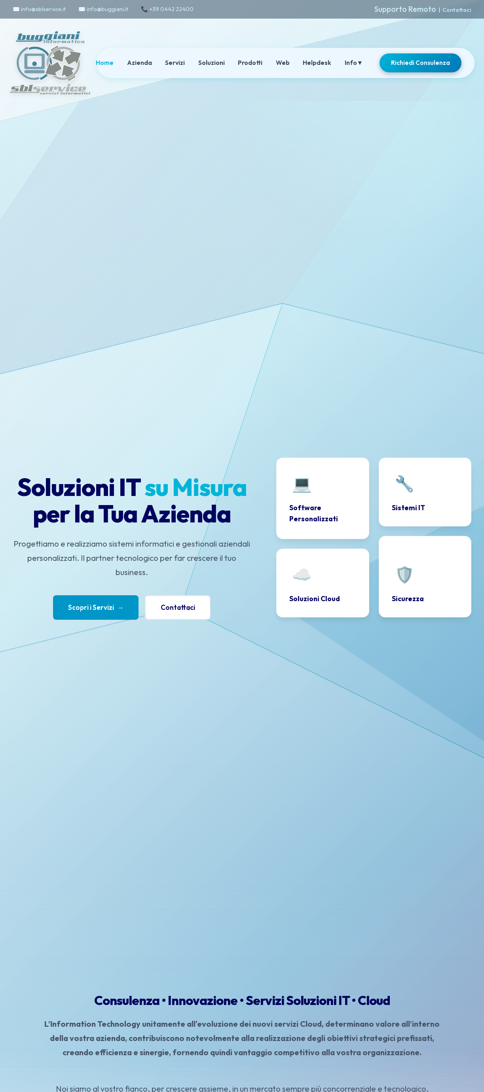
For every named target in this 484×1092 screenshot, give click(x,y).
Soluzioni (211, 62)
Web (283, 62)
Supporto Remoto (405, 9)
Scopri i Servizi (94, 607)
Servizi (175, 62)
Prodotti (250, 62)
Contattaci (456, 9)
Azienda (139, 62)
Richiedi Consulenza (420, 62)
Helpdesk (317, 62)
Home (105, 62)
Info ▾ (353, 62)
